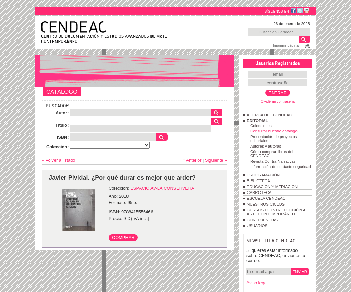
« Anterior (192, 160)
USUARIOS (257, 226)
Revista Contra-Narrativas (272, 161)
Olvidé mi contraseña (278, 101)
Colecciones (261, 126)
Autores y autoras (265, 146)
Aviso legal (257, 282)
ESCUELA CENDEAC (266, 198)
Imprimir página (286, 45)
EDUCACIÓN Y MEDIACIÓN (272, 187)
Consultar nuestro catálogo (274, 131)
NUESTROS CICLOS (266, 204)
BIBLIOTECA (258, 181)
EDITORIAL (257, 121)
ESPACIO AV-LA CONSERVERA (162, 188)
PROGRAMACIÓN (263, 175)
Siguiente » (216, 160)
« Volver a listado (58, 160)
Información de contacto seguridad (280, 167)
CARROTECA (259, 192)
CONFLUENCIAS (262, 220)
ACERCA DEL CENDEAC (269, 115)
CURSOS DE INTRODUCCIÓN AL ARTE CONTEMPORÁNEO (277, 212)
